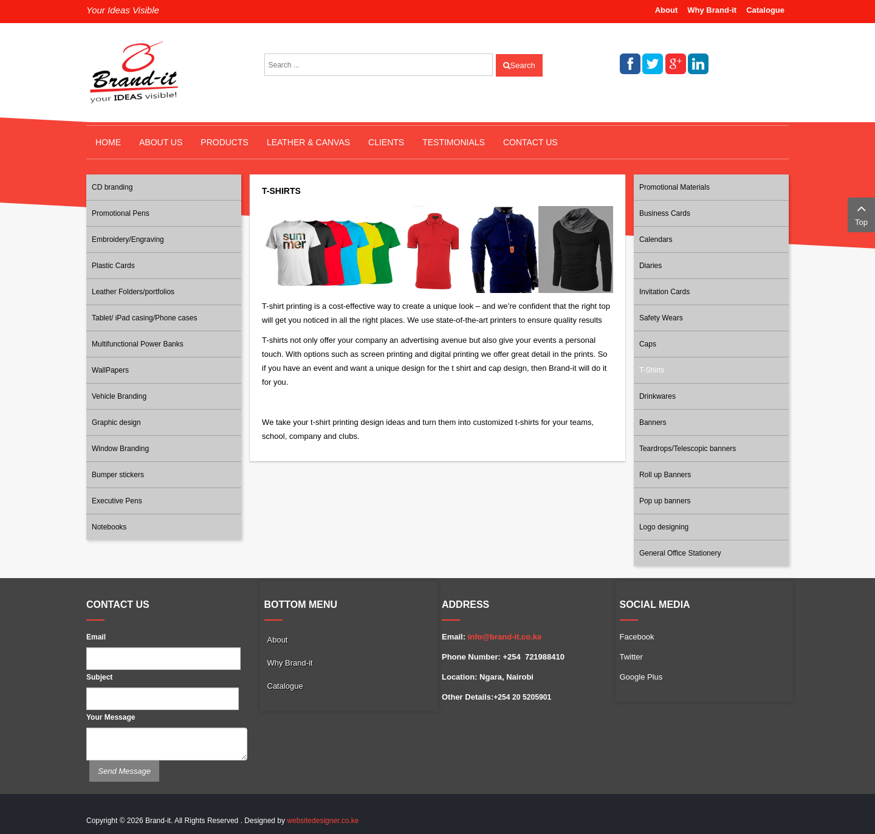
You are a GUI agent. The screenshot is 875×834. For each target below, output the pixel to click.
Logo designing (663, 527)
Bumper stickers (118, 474)
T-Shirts (651, 370)
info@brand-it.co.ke (505, 636)
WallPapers (110, 370)
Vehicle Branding (119, 396)
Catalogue (765, 10)
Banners (653, 422)
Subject (99, 677)
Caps (647, 344)
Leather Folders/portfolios (133, 292)
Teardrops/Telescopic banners (687, 448)
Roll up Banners (665, 474)
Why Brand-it (711, 10)
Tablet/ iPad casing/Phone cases (144, 318)
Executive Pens (117, 501)
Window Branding (120, 448)
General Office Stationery (680, 553)
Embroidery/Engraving (128, 239)
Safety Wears (661, 318)
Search (519, 65)
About (666, 10)
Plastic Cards (113, 265)
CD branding (112, 187)
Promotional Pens (120, 213)
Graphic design (116, 422)
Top (861, 214)
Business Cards (664, 213)
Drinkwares (657, 396)
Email (96, 637)
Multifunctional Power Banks (138, 344)
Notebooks (109, 527)
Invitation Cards (664, 292)
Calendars (656, 239)
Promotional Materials (674, 187)
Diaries (650, 265)
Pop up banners (665, 501)
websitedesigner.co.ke (323, 820)
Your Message (110, 717)
